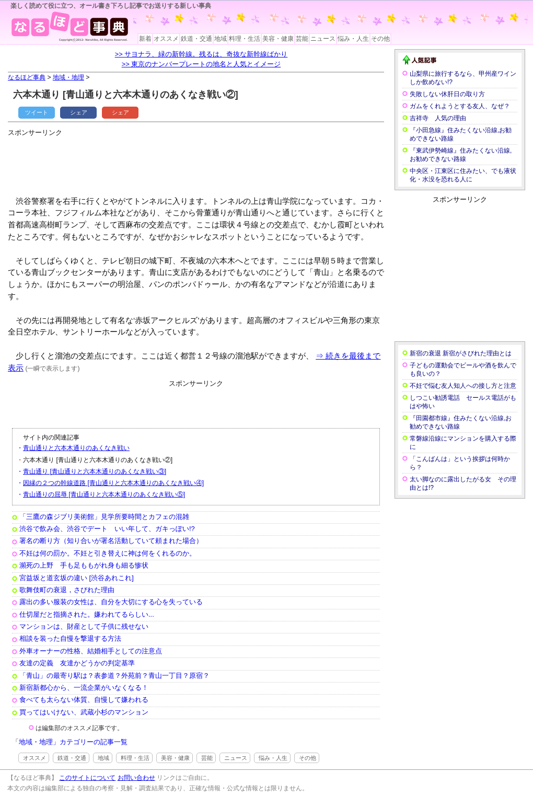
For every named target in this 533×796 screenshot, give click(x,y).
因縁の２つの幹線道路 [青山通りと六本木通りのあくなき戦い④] (113, 483)
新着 (145, 38)
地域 (220, 38)
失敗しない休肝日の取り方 (447, 94)
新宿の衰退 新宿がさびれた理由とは (461, 353)
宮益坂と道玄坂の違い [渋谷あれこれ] (76, 578)
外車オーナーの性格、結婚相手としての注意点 (90, 651)
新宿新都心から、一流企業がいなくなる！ (83, 687)
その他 (380, 38)
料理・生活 (244, 38)
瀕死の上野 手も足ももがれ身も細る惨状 (83, 565)
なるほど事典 (26, 77)
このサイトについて (87, 777)
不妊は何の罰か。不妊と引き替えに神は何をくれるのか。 (107, 553)
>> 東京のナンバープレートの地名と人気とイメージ (201, 64)
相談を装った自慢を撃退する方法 (70, 638)
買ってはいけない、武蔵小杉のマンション (83, 712)
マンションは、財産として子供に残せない (83, 626)
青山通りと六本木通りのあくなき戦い (76, 448)
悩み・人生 (353, 38)
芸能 (302, 38)
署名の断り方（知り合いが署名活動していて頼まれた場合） (111, 541)
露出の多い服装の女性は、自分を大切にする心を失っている (111, 602)
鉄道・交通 (196, 38)
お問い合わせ (136, 777)
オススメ (166, 38)
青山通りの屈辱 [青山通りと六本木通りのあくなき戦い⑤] (104, 494)
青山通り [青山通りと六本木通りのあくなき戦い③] (94, 471)
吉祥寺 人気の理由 (438, 118)
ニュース (322, 38)
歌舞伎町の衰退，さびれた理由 (66, 590)
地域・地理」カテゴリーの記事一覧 (73, 742)
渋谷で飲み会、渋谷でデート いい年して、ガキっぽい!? (107, 529)
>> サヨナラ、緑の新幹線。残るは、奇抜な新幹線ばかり (201, 54)
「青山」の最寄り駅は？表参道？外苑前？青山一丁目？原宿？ (114, 675)
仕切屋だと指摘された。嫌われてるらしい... (86, 614)
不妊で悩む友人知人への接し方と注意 (463, 385)
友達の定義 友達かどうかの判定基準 (77, 663)
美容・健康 (278, 38)
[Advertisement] (198, 162)
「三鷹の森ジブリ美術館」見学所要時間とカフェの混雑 (104, 517)
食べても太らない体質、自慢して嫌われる (83, 699)
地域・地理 (68, 77)
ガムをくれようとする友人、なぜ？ (460, 106)
